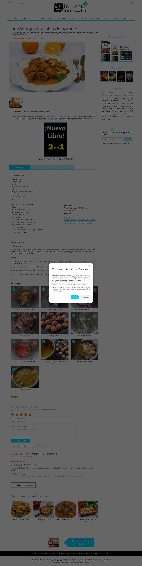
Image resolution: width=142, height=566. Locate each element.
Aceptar (74, 297)
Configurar (85, 297)
